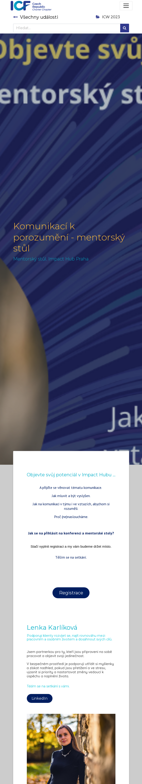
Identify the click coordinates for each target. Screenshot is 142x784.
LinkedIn (39, 698)
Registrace (71, 593)
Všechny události (35, 17)
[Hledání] (124, 28)
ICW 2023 (108, 17)
